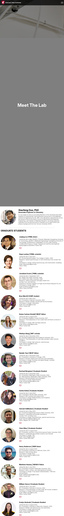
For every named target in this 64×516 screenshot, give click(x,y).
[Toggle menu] (60, 2)
